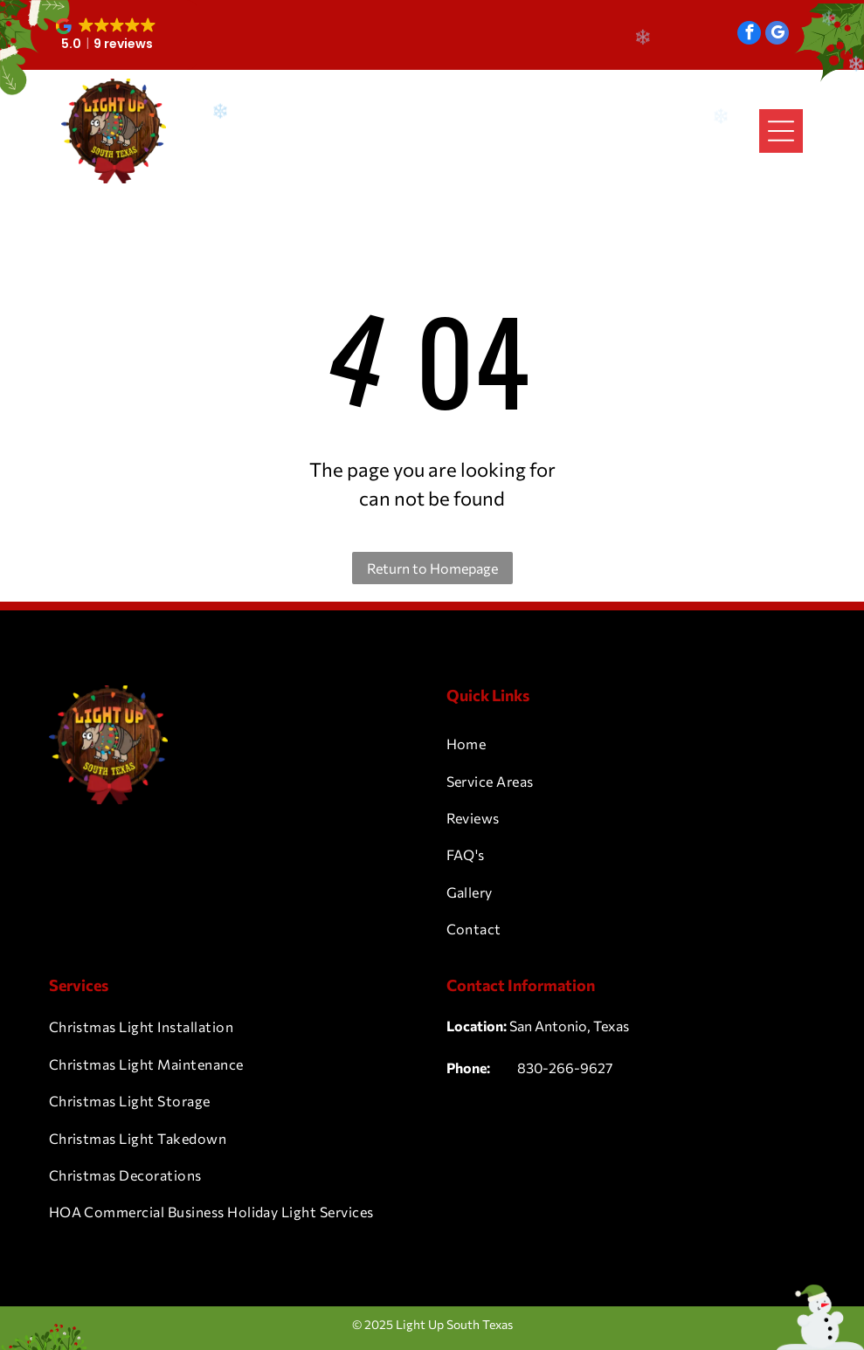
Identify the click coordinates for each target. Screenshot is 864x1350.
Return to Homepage (432, 568)
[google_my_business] (777, 35)
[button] (107, 35)
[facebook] (749, 35)
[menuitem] (631, 744)
